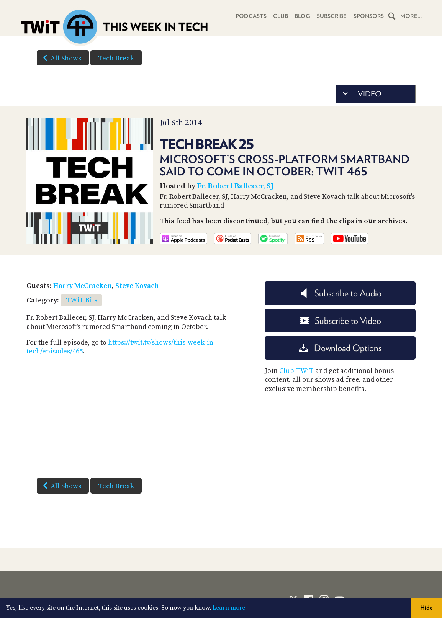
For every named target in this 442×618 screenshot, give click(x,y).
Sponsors (368, 16)
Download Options (340, 347)
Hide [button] (426, 607)
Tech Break (116, 58)
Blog (301, 16)
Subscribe (331, 16)
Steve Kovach (137, 285)
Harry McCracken (82, 285)
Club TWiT (296, 370)
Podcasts (248, 16)
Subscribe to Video (340, 320)
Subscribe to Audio (340, 293)
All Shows (60, 57)
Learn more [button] (229, 607)
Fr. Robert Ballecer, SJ (235, 186)
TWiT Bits (81, 300)
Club (278, 16)
